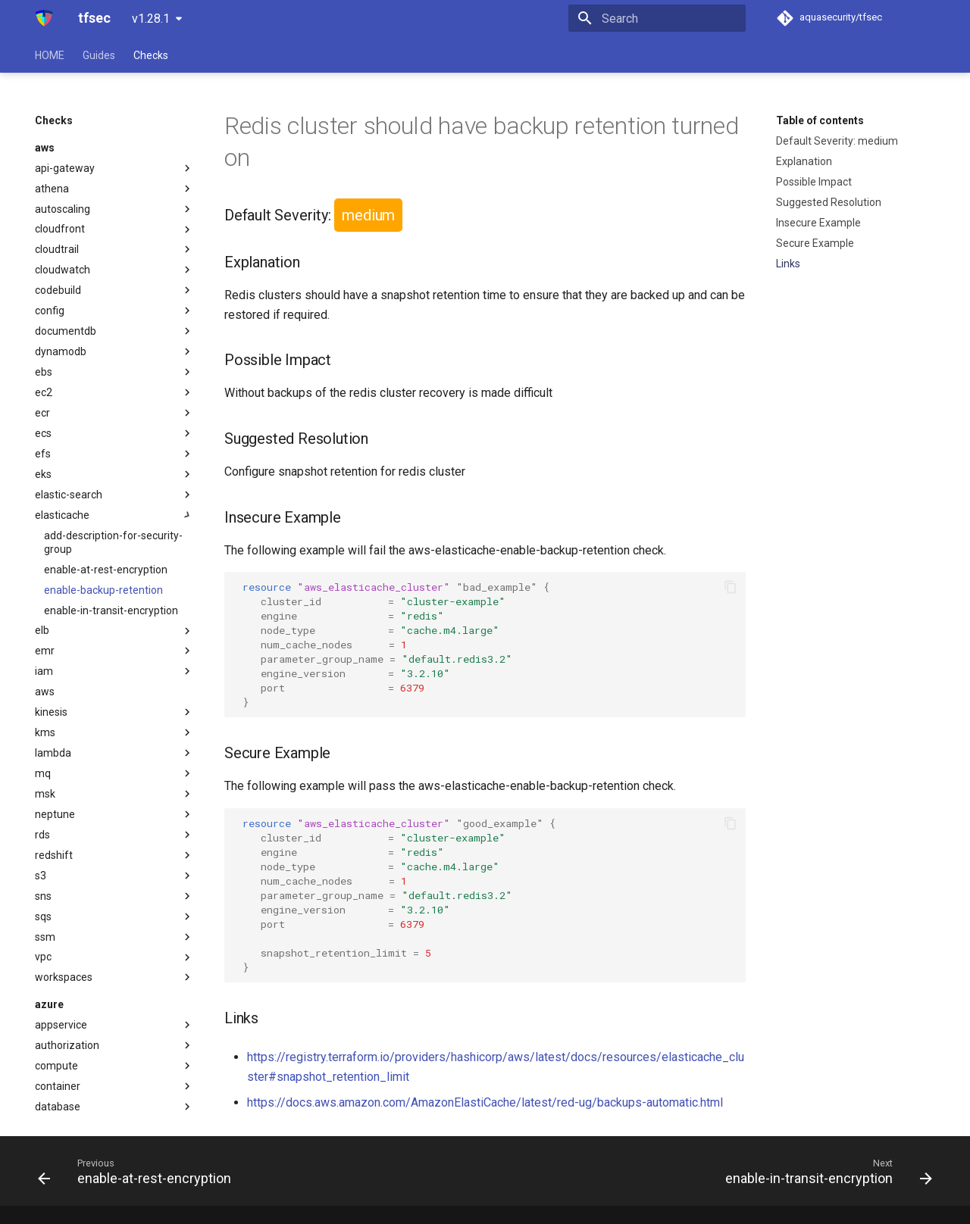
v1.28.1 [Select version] (151, 18)
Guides (99, 55)
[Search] (657, 18)
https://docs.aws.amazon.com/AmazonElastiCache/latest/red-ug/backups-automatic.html (485, 1102)
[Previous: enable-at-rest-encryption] (138, 1171)
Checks (150, 55)
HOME (49, 55)
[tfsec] (44, 18)
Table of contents (820, 120)
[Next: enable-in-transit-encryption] (825, 1171)
